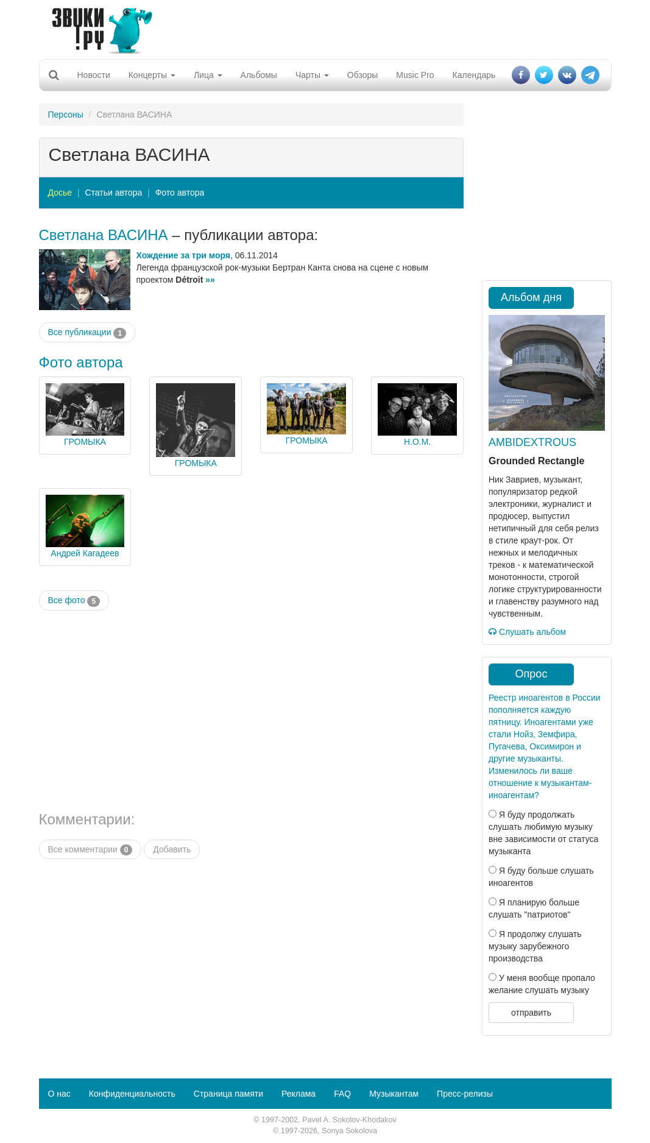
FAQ (342, 1094)
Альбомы (259, 75)
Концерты (152, 75)
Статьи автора (113, 192)
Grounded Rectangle (536, 461)
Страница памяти (228, 1094)
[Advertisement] (320, 27)
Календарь (474, 75)
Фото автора (180, 192)
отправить (531, 1012)
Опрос (531, 674)
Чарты (312, 75)
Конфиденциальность (132, 1094)
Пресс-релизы (465, 1094)
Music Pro (415, 75)
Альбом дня (531, 297)
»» (210, 280)
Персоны (65, 114)
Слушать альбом (527, 632)
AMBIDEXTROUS (532, 442)
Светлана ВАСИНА (103, 235)
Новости (93, 75)
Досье (60, 192)
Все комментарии (90, 849)
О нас (59, 1094)
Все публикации (87, 332)
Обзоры (362, 75)
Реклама (298, 1094)
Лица (208, 75)
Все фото (74, 600)
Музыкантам (394, 1094)
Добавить (172, 849)
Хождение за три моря (183, 255)
